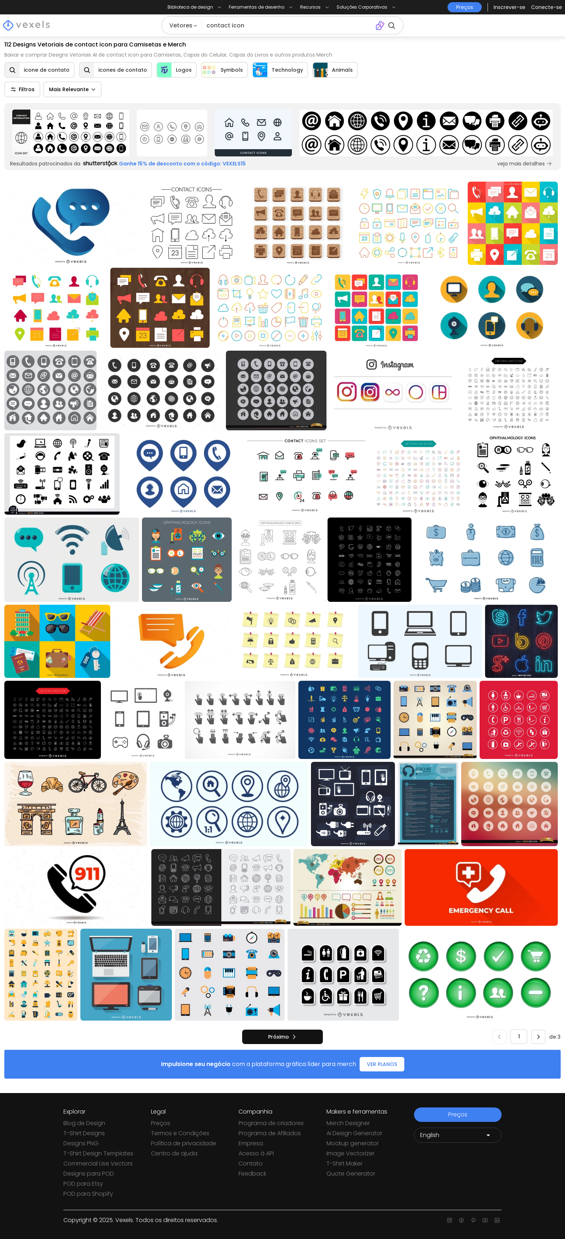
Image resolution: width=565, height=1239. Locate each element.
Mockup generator (352, 1143)
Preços (160, 1123)
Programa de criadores (271, 1123)
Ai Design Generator (354, 1133)
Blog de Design (84, 1123)
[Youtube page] (485, 1220)
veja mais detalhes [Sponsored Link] (524, 163)
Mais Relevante (72, 89)
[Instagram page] (449, 1220)
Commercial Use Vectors (98, 1163)
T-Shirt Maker (344, 1163)
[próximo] (282, 1037)
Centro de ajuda (174, 1153)
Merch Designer (348, 1123)
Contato (251, 1163)
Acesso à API (256, 1153)
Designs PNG (80, 1143)
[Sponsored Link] (71, 133)
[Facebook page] (461, 1220)
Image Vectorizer (350, 1153)
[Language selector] (457, 1135)
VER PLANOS (382, 1064)
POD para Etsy (83, 1184)
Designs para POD (88, 1173)
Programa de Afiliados (270, 1133)
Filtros (22, 89)
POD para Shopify (88, 1194)
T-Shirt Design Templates (98, 1153)
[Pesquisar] (288, 25)
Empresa (251, 1143)
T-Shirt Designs (84, 1133)
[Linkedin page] (497, 1220)
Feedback (252, 1173)
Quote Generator (350, 1173)
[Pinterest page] (473, 1220)
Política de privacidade (183, 1143)
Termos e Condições (180, 1133)
